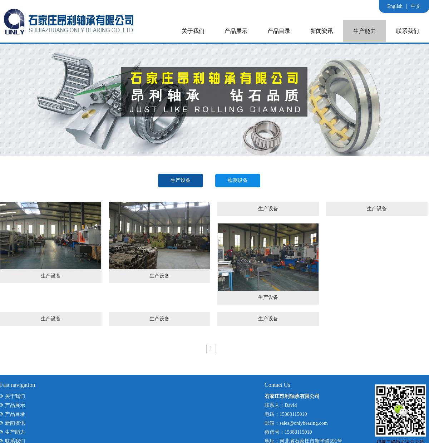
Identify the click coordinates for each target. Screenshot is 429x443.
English (395, 6)
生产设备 (181, 180)
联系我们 (407, 31)
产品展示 (236, 31)
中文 (416, 6)
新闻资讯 (321, 31)
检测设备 (238, 180)
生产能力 (364, 31)
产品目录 (278, 31)
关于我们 (193, 31)
